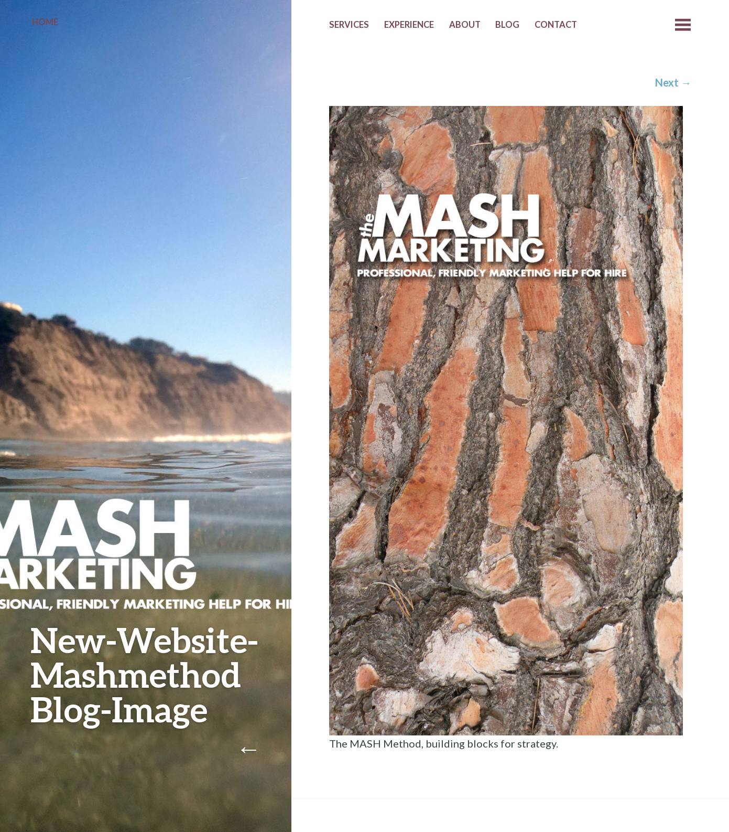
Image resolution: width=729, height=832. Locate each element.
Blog (507, 24)
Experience (409, 24)
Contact (556, 24)
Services (349, 24)
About (465, 24)
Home (45, 22)
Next (673, 82)
